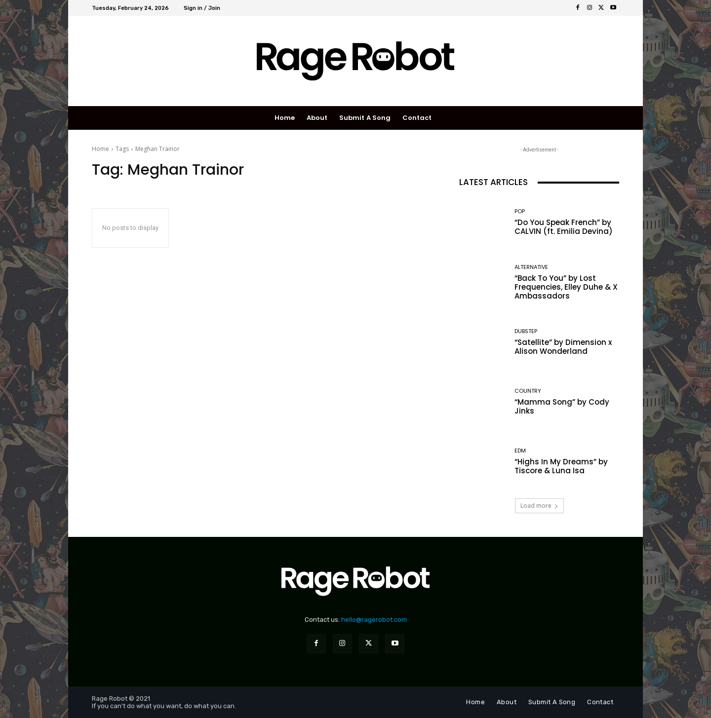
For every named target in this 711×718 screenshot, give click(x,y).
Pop (519, 211)
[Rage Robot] (356, 60)
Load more (539, 505)
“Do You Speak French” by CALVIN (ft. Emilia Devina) (563, 226)
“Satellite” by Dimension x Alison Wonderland (563, 346)
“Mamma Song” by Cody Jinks (561, 406)
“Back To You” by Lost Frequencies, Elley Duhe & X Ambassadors (566, 287)
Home (100, 149)
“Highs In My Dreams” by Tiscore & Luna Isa (561, 466)
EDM (520, 450)
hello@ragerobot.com (374, 619)
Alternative (531, 267)
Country (527, 391)
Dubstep (525, 331)
